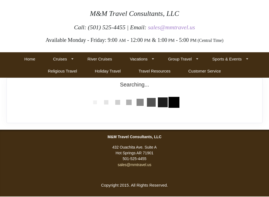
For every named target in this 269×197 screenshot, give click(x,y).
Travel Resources (154, 71)
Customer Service (204, 71)
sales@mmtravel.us (171, 27)
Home (29, 59)
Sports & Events (227, 59)
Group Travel (180, 59)
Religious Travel (62, 71)
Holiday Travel (108, 71)
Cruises (60, 59)
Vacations (139, 59)
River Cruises (99, 59)
